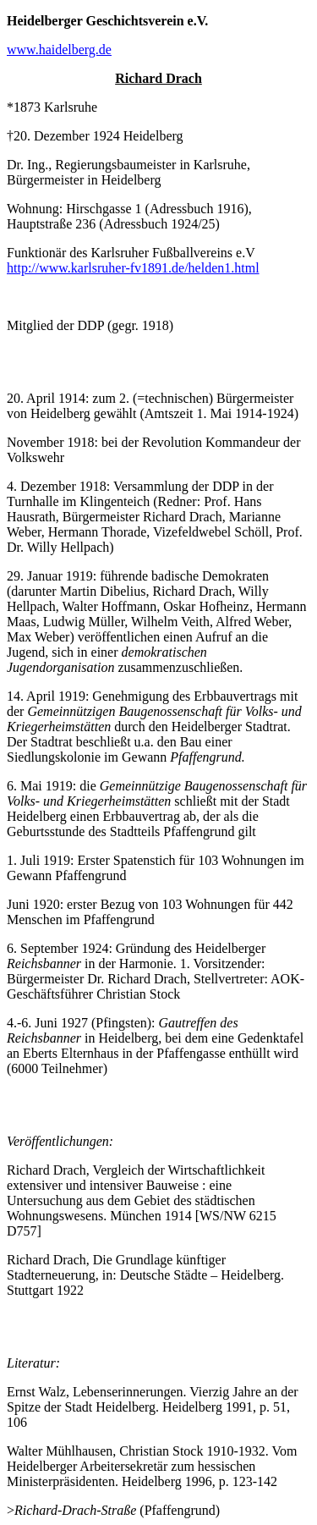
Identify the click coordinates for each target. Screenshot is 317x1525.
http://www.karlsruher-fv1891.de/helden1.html (133, 268)
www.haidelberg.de (59, 49)
